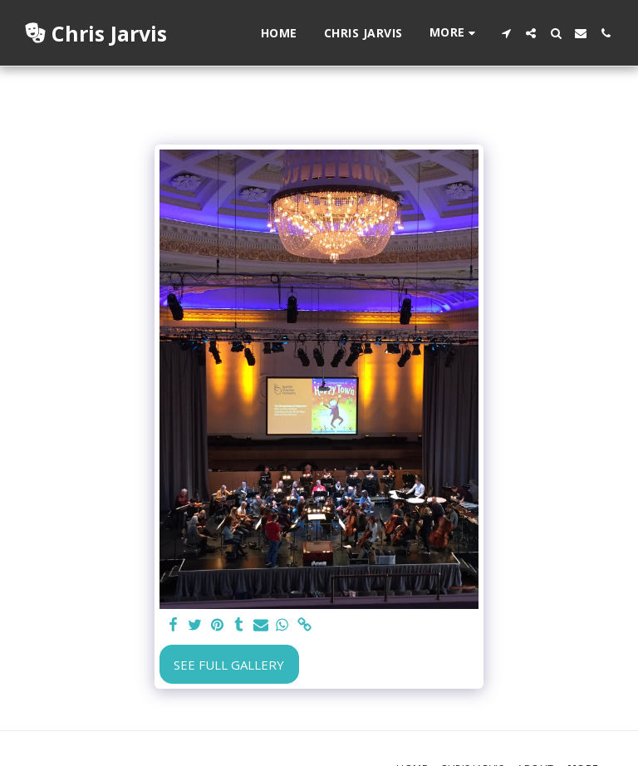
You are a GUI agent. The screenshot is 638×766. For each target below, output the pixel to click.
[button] (506, 33)
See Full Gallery (229, 664)
